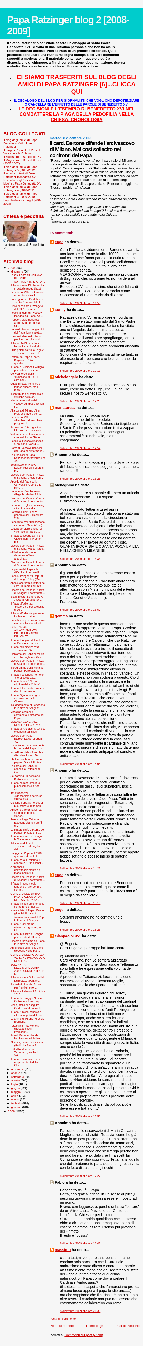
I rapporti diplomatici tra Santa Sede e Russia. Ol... (25, 322)
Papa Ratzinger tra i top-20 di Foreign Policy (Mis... (26, 577)
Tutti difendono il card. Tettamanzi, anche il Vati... (24, 1052)
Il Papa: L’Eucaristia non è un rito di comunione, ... (27, 690)
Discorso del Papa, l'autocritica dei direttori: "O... (26, 738)
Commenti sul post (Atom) (83, 1335)
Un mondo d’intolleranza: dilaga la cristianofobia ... (27, 493)
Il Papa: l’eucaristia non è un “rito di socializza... (27, 676)
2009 (11, 267)
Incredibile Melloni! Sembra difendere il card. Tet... (26, 754)
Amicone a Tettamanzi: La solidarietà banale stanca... (26, 812)
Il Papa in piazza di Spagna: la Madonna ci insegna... (27, 838)
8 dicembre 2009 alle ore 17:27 (80, 1175)
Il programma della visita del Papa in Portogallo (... (27, 669)
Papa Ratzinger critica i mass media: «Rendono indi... (27, 622)
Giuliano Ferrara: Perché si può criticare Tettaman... (26, 804)
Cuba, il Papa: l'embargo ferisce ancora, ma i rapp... (25, 386)
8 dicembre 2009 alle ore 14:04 (80, 763)
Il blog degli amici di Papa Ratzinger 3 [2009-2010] (20, 195)
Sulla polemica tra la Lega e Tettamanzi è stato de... (27, 351)
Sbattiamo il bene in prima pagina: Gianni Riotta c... (27, 761)
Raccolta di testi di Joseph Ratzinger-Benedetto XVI (20, 175)
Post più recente (62, 1326)
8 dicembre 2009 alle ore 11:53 (80, 303)
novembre (18, 1069)
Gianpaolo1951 (68, 936)
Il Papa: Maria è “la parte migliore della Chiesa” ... (26, 683)
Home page (94, 1326)
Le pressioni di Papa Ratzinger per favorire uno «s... (27, 457)
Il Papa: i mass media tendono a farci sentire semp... (25, 886)
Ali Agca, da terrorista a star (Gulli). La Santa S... (27, 1044)
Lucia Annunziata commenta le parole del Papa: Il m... (27, 747)
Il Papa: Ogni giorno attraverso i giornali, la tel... (25, 927)
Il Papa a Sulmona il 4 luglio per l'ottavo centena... (27, 368)
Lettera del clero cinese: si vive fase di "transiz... (26, 530)
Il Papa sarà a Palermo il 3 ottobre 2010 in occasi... (26, 861)
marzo (15, 1099)
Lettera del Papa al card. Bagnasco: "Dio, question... (25, 360)
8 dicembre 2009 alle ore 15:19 (80, 903)
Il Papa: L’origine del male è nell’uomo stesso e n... (27, 642)
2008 (11, 1111)
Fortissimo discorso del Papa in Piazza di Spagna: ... (27, 919)
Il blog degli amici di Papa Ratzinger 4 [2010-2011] (20, 188)
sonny (60, 310)
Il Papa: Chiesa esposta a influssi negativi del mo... (27, 1013)
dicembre (17, 271)
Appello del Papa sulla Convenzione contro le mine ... (25, 484)
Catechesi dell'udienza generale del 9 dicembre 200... (26, 515)
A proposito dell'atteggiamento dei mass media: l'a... (25, 870)
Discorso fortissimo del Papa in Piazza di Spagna (27, 942)
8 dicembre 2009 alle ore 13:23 (80, 478)
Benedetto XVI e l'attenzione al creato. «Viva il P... (27, 294)
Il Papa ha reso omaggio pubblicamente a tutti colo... (25, 786)
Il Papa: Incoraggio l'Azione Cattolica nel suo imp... (26, 1000)
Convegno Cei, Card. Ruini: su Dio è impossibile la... (26, 301)
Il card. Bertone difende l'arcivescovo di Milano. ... (27, 1037)
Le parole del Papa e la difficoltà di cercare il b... (26, 571)
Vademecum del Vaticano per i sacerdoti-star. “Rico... (27, 436)
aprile (15, 1095)
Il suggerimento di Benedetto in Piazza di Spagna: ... (27, 706)
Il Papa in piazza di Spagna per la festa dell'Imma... (26, 935)
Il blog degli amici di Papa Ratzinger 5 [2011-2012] (20, 168)
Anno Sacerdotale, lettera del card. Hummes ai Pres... (27, 584)
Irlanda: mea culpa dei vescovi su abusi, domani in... (27, 403)
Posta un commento (63, 1318)
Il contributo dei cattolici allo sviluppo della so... (26, 395)
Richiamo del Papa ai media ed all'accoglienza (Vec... (27, 655)
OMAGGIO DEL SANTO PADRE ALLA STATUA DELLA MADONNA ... (25, 896)
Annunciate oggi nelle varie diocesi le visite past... (26, 949)
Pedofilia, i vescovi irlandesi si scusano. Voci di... (26, 442)
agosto (16, 1080)
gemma (61, 616)
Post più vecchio (127, 1326)
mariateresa (65, 408)
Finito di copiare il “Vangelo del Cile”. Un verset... (26, 307)
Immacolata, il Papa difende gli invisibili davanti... (27, 912)
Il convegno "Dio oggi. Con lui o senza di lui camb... (26, 429)
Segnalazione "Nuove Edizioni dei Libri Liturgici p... (27, 467)
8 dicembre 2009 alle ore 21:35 (80, 1311)
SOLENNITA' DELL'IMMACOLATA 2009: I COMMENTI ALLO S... (27, 969)
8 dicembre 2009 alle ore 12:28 (80, 401)
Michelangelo (66, 377)
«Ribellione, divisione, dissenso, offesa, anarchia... (23, 555)
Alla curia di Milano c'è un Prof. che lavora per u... (26, 412)
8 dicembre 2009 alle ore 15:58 (80, 1116)
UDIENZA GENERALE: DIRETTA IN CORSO (25, 723)
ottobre (16, 1072)
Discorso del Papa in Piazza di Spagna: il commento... (27, 500)
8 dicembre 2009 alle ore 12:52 (80, 448)
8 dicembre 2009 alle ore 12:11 (80, 370)
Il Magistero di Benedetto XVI (22, 156)
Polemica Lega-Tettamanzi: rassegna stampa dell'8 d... (26, 822)
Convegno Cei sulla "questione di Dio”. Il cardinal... (24, 376)
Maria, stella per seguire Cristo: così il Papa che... (27, 1006)
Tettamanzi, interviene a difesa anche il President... (24, 1028)
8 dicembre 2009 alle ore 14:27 (80, 868)
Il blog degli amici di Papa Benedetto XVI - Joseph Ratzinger (20, 143)
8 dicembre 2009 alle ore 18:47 (80, 1243)
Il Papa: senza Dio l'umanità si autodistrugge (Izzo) (27, 287)
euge (59, 242)
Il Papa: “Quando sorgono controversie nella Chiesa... (25, 698)
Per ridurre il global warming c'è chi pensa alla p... (27, 507)
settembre (18, 1076)
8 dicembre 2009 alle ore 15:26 (80, 929)
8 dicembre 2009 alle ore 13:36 (80, 558)
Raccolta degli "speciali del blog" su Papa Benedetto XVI (22, 181)
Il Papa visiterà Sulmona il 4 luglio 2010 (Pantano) (27, 979)
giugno (16, 1088)
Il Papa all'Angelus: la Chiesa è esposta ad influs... (27, 730)
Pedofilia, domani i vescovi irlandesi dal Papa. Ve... (26, 314)
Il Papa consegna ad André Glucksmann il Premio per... (26, 538)
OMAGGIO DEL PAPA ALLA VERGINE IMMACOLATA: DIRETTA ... (27, 957)
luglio (15, 1084)
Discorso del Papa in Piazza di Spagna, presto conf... (27, 476)
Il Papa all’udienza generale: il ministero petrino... (27, 615)
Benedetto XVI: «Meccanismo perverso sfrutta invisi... (26, 795)
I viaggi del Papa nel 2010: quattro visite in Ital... (26, 855)
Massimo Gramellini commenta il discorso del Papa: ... (27, 715)
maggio (16, 1092)
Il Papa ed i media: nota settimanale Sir (24, 648)
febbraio (16, 1103)
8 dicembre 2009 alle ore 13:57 (80, 609)
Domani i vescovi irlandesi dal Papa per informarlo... (27, 449)
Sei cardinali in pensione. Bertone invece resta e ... (27, 777)
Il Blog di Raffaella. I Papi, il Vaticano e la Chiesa (21, 151)
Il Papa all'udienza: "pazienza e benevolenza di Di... (27, 606)
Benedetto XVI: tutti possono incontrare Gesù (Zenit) (27, 523)
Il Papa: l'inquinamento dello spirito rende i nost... (27, 905)
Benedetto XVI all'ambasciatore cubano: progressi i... (27, 420)
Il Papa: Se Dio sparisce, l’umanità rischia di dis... (26, 345)
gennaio (16, 1107)
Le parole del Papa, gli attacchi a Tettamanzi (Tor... (25, 769)
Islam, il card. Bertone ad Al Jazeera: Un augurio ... (26, 598)
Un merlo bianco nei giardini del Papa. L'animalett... (27, 331)
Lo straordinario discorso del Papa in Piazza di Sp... (27, 831)
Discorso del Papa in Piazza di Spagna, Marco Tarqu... (27, 547)
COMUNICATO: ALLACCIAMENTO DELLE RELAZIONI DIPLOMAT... (24, 632)
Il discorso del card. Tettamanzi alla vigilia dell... (25, 846)
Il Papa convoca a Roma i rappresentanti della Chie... (25, 1062)
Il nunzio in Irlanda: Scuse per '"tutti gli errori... (25, 986)
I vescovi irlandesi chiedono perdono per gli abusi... (26, 338)
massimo (63, 1250)
